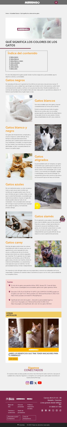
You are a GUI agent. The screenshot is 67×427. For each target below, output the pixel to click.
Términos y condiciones (11, 411)
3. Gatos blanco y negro (16, 61)
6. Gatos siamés (13, 67)
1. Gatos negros (13, 57)
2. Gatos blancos (14, 59)
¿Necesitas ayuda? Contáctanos (12, 417)
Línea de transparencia (27, 417)
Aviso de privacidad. (21, 405)
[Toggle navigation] (56, 2)
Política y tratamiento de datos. (30, 406)
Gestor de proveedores (21, 411)
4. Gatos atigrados (14, 63)
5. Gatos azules (13, 65)
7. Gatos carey (13, 68)
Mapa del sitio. (10, 405)
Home (7, 13)
